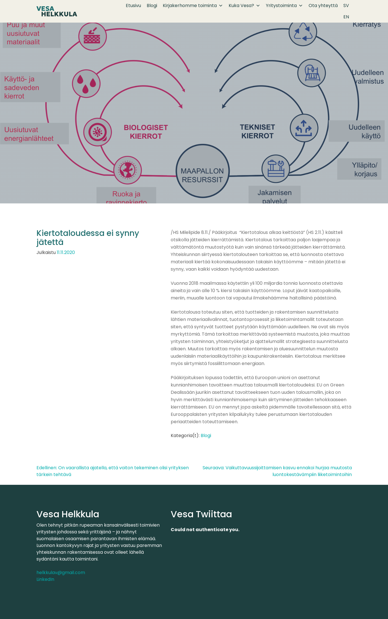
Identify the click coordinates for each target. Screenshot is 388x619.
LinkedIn (45, 579)
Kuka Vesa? (244, 5)
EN (346, 17)
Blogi (152, 5)
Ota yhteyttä (323, 5)
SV (346, 5)
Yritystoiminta (284, 5)
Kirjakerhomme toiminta (193, 5)
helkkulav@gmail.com (60, 572)
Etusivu (133, 5)
